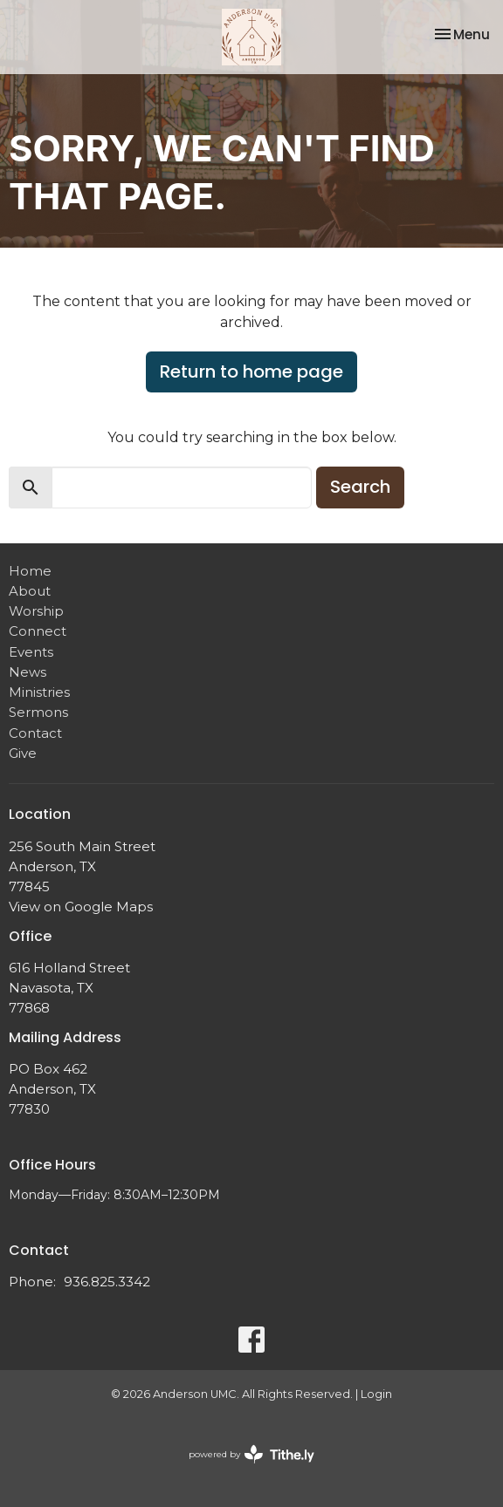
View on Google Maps (81, 906)
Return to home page (251, 371)
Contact (35, 733)
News (27, 672)
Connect (37, 631)
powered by (251, 1454)
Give (23, 753)
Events (31, 652)
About (30, 591)
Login (376, 1394)
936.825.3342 (107, 1281)
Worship (36, 611)
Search (360, 486)
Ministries (39, 692)
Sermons (38, 712)
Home (30, 571)
